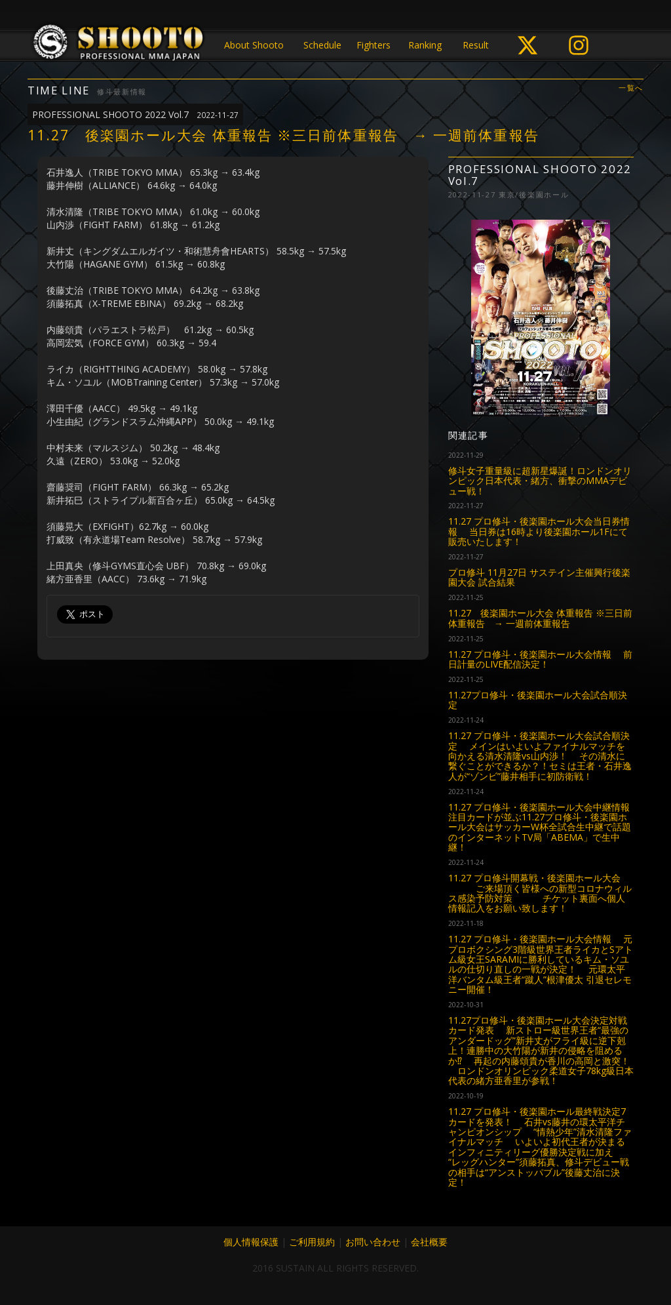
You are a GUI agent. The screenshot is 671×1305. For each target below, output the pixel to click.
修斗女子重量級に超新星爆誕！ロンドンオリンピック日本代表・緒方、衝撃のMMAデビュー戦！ (540, 480)
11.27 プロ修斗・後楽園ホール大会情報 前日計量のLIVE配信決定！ (540, 659)
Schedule (322, 45)
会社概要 (429, 1241)
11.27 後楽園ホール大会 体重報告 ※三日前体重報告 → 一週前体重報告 (540, 618)
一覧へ (631, 88)
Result (476, 45)
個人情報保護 (250, 1241)
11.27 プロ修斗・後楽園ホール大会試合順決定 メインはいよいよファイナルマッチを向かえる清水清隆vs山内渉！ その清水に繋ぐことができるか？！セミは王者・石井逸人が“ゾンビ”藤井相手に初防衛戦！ (540, 755)
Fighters (373, 45)
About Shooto (254, 45)
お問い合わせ (372, 1241)
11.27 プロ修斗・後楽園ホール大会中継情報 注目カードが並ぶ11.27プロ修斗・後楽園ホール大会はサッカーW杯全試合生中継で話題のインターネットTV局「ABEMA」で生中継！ (539, 827)
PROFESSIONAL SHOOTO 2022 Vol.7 (135, 114)
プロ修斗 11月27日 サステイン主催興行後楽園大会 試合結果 (539, 577)
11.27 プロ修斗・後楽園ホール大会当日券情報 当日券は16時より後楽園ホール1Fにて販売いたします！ (539, 531)
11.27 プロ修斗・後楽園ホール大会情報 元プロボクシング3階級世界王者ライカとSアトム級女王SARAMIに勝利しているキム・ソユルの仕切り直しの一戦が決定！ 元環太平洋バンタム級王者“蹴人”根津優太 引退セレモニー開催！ (540, 964)
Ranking (425, 45)
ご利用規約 (312, 1241)
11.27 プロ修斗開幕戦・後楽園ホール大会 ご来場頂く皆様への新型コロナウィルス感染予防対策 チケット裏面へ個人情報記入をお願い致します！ (540, 893)
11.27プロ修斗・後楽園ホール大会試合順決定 (537, 700)
